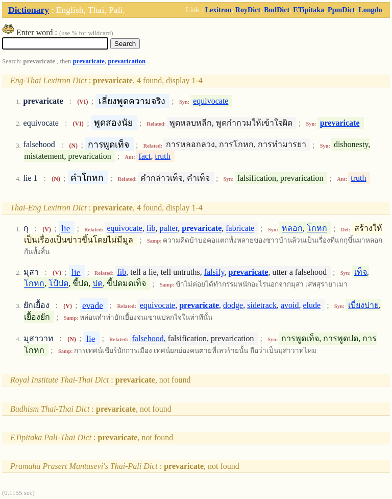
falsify (214, 272)
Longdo (370, 10)
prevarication (126, 61)
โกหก (317, 228)
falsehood (147, 338)
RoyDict (247, 10)
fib (151, 228)
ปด (97, 283)
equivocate (210, 101)
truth (162, 156)
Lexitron (218, 10)
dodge (233, 305)
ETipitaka (308, 10)
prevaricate (89, 61)
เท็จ (360, 272)
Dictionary (28, 10)
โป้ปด (58, 283)
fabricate (240, 228)
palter (169, 228)
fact (145, 156)
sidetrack (262, 305)
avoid (290, 305)
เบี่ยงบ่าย (363, 305)
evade (92, 305)
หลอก (292, 228)
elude (312, 305)
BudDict (276, 10)
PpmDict (341, 10)
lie (65, 228)
